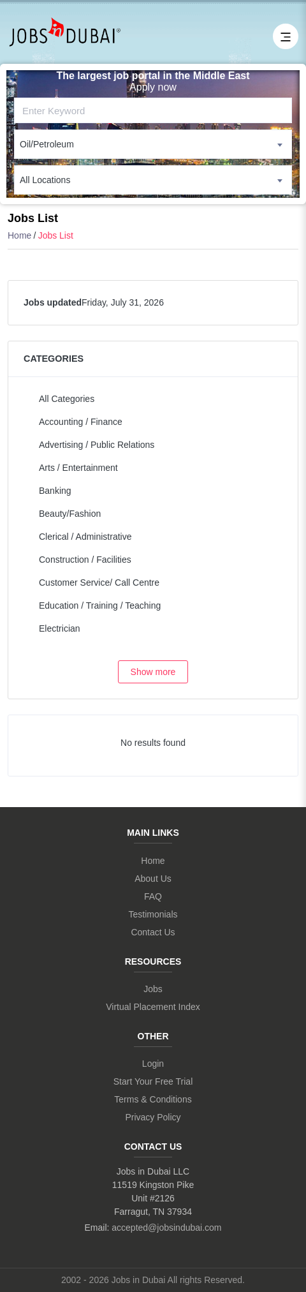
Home (19, 235)
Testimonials (152, 914)
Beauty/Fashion (70, 514)
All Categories (66, 399)
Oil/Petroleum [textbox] (47, 144)
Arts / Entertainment (78, 468)
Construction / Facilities (85, 559)
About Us (153, 878)
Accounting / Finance (80, 422)
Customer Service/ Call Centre (99, 582)
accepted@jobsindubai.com (166, 1227)
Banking (55, 491)
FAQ (153, 896)
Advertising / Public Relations (96, 445)
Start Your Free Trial (153, 1081)
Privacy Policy (152, 1117)
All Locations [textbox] (45, 180)
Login (153, 1063)
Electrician (59, 628)
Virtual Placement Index (153, 1007)
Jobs (153, 989)
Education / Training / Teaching (100, 605)
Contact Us (153, 932)
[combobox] (153, 144)
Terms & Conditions (152, 1099)
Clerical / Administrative (85, 536)
